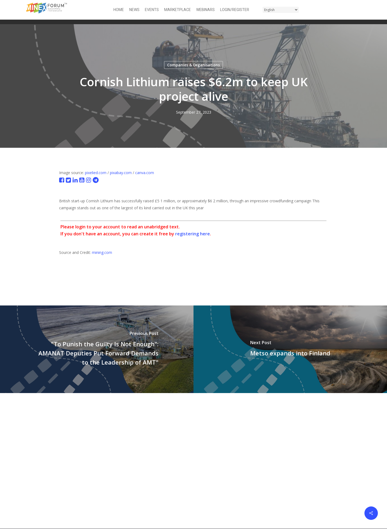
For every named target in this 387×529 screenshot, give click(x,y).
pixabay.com (121, 172)
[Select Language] (281, 10)
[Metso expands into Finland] (290, 349)
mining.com (102, 252)
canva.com (144, 172)
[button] (357, 10)
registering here (192, 234)
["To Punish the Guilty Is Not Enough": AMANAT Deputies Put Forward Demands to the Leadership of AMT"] (97, 349)
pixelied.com (95, 172)
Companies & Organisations (193, 64)
